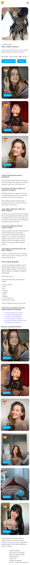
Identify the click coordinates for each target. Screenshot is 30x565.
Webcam (22, 52)
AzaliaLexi (6, 457)
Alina (5, 90)
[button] (27, 3)
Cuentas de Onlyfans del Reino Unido (15, 320)
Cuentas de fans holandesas (13, 315)
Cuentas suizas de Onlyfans (13, 322)
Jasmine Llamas (8, 526)
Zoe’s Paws (8, 160)
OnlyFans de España (18, 50)
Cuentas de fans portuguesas (13, 318)
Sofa (5, 125)
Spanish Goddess (9, 492)
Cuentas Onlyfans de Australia (14, 313)
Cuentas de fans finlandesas (13, 316)
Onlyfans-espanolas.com (9, 542)
